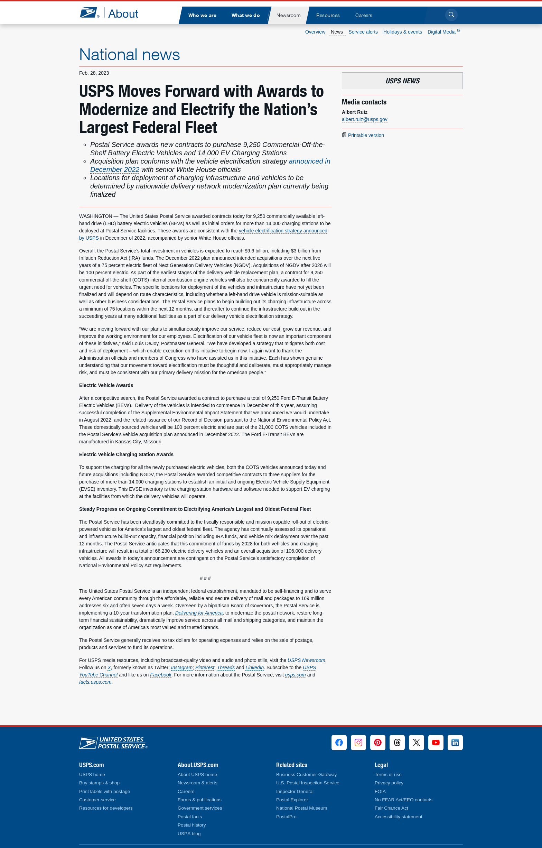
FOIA (380, 791)
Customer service (97, 799)
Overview (315, 32)
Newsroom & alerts (197, 782)
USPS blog (189, 833)
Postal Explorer (292, 799)
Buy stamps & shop (99, 782)
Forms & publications (200, 799)
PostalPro (286, 816)
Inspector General (295, 791)
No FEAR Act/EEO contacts (403, 799)
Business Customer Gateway (306, 774)
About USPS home (197, 774)
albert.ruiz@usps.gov (364, 119)
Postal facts (190, 816)
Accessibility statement (398, 816)
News (337, 32)
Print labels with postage (104, 791)
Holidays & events (402, 32)
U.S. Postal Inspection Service (307, 782)
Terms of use (388, 774)
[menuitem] (202, 15)
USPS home (92, 774)
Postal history (192, 825)
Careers (186, 791)
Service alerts (363, 32)
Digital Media (444, 32)
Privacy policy (389, 782)
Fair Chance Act (391, 808)
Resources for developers (106, 808)
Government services (200, 808)
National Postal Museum (301, 808)
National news (129, 54)
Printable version (366, 135)
